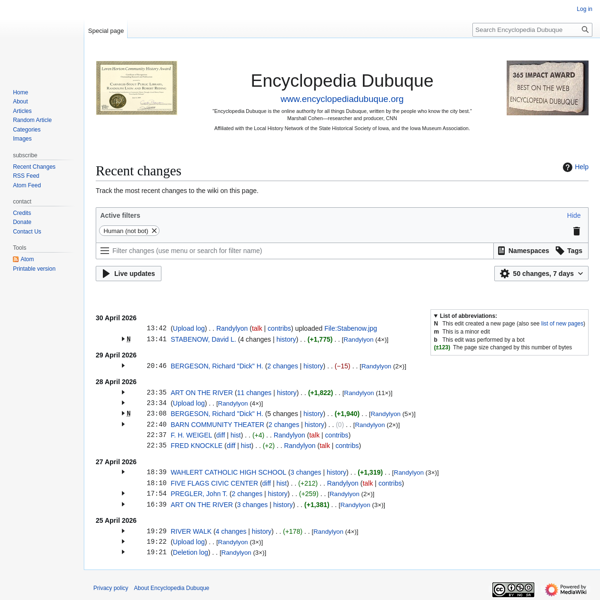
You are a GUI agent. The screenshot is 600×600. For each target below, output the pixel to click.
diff (220, 435)
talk (257, 328)
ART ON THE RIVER (201, 393)
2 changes (282, 366)
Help (574, 167)
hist (235, 435)
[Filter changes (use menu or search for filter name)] (295, 251)
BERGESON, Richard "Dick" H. (216, 366)
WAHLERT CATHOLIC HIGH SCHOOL (228, 472)
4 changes (231, 531)
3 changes (305, 472)
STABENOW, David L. (203, 339)
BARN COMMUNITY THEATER (217, 424)
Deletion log (190, 552)
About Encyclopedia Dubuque (171, 588)
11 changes (254, 393)
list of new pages (562, 323)
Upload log (189, 328)
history (286, 339)
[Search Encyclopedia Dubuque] (532, 30)
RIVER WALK (190, 531)
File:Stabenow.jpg (350, 328)
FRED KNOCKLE (196, 445)
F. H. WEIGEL (191, 435)
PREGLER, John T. (199, 494)
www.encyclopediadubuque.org (341, 99)
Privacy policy (110, 588)
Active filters (120, 215)
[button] (574, 215)
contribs (279, 328)
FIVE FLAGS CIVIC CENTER (214, 483)
